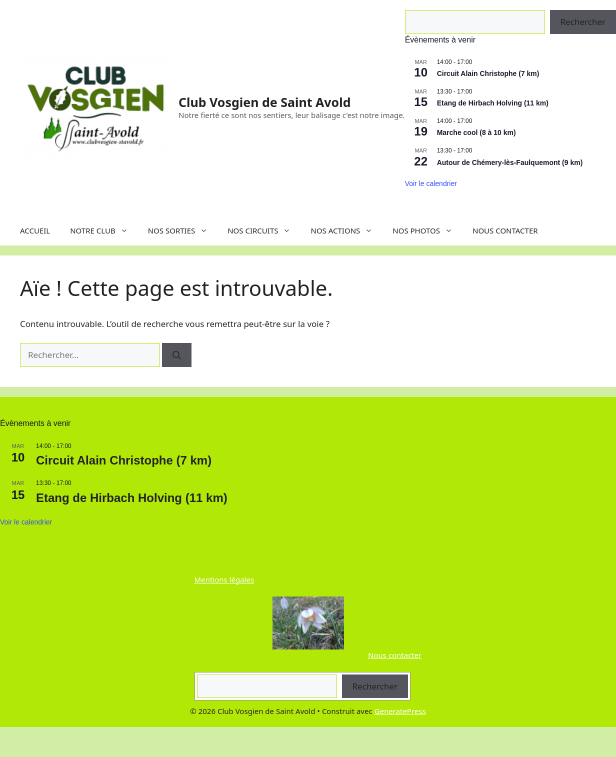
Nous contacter (395, 655)
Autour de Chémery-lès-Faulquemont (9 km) (510, 162)
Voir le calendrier (431, 184)
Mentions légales (224, 579)
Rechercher (375, 686)
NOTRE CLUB (104, 231)
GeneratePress (400, 711)
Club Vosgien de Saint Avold (264, 102)
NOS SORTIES (183, 231)
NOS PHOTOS (427, 231)
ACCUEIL (35, 231)
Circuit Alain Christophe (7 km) (488, 74)
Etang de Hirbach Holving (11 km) (492, 103)
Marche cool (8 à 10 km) (476, 132)
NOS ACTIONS (346, 231)
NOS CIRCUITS (264, 231)
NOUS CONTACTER (505, 231)
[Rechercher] (177, 355)
